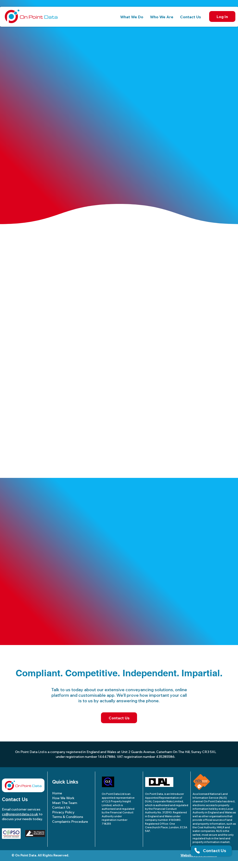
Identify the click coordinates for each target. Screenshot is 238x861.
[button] (132, 17)
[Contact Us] (119, 717)
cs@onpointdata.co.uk (20, 814)
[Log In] (222, 16)
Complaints (70, 821)
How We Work (63, 798)
